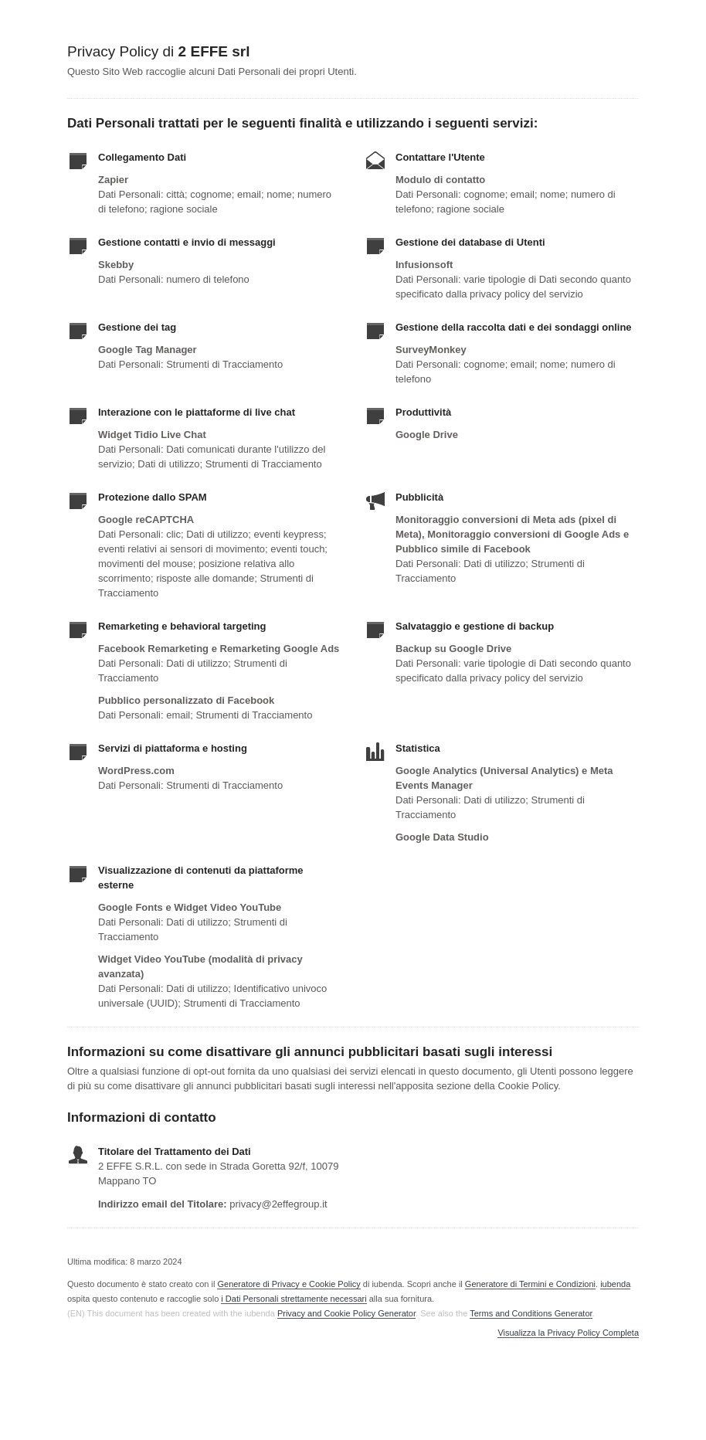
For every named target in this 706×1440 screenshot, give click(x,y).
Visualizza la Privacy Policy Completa (568, 1333)
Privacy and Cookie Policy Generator (346, 1313)
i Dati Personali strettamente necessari (293, 1298)
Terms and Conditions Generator (531, 1313)
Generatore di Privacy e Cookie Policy (288, 1284)
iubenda (615, 1284)
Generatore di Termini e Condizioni (530, 1284)
